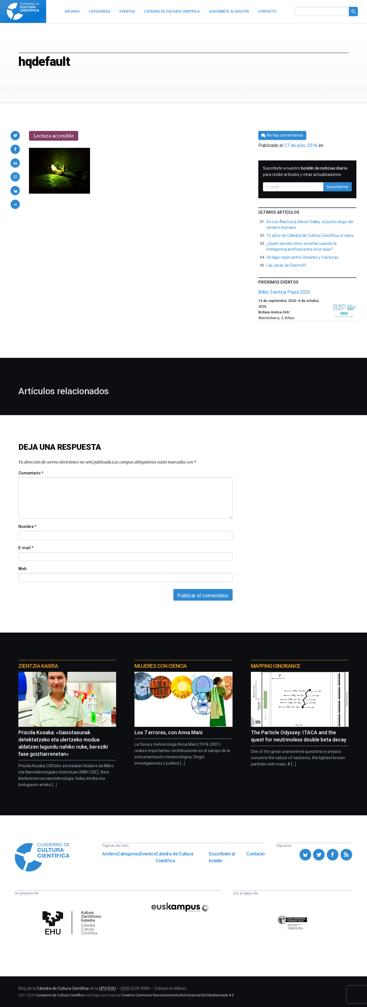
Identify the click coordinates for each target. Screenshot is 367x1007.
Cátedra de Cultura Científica (174, 857)
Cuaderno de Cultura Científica (60, 995)
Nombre (27, 526)
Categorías (128, 854)
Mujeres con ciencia (160, 666)
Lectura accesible (54, 136)
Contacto (255, 854)
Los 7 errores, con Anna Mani (168, 732)
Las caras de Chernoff (286, 265)
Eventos (148, 854)
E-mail (25, 547)
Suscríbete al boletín (222, 857)
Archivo (109, 854)
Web (22, 568)
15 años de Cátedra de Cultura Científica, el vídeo (310, 235)
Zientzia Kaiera (38, 666)
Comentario (30, 473)
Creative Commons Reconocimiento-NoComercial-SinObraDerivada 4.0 (177, 995)
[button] (15, 135)
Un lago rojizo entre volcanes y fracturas (302, 257)
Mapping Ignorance (275, 666)
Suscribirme (337, 186)
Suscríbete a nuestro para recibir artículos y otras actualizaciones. (305, 171)
